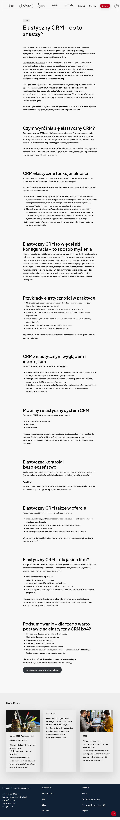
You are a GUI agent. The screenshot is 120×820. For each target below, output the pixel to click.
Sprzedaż (13, 740)
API (43, 799)
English (85, 810)
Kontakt (45, 810)
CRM (26, 20)
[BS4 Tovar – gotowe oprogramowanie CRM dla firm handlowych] (59, 741)
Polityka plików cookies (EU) (94, 805)
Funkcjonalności (27, 736)
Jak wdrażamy (48, 793)
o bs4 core (46, 787)
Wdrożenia (22, 740)
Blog (44, 805)
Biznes (12, 736)
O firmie (85, 787)
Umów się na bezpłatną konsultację (42, 670)
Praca (84, 793)
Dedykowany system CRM (34, 63)
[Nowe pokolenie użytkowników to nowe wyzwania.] (96, 741)
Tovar (53, 713)
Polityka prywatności (91, 799)
